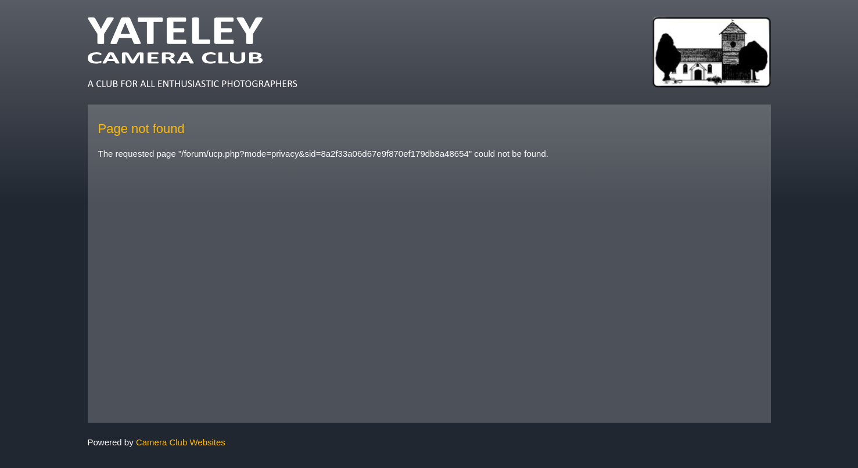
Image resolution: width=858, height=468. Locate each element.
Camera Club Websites (180, 442)
